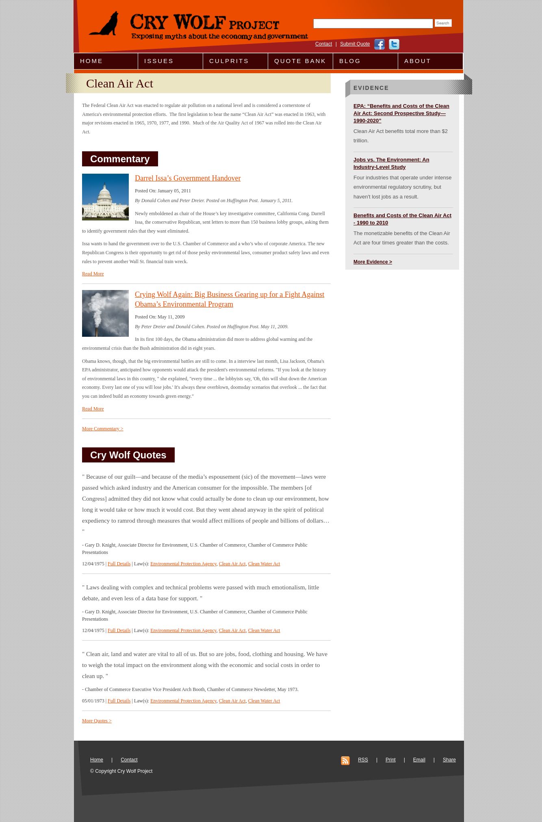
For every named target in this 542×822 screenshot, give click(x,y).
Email (419, 760)
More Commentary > (102, 429)
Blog (350, 60)
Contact (323, 44)
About (417, 60)
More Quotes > (97, 721)
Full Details (119, 564)
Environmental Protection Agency (183, 564)
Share (449, 760)
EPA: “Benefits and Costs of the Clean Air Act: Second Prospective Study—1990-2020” (401, 113)
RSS (363, 760)
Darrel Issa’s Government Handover (188, 178)
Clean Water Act (264, 564)
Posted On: (146, 191)
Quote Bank (300, 60)
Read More (93, 274)
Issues (159, 60)
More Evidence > (372, 262)
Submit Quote (355, 44)
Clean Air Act (232, 564)
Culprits (229, 60)
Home (91, 60)
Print (391, 760)
